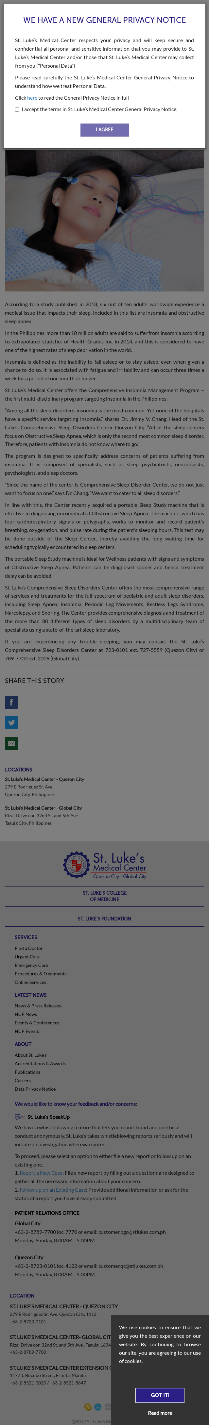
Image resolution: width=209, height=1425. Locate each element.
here (32, 97)
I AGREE (104, 129)
